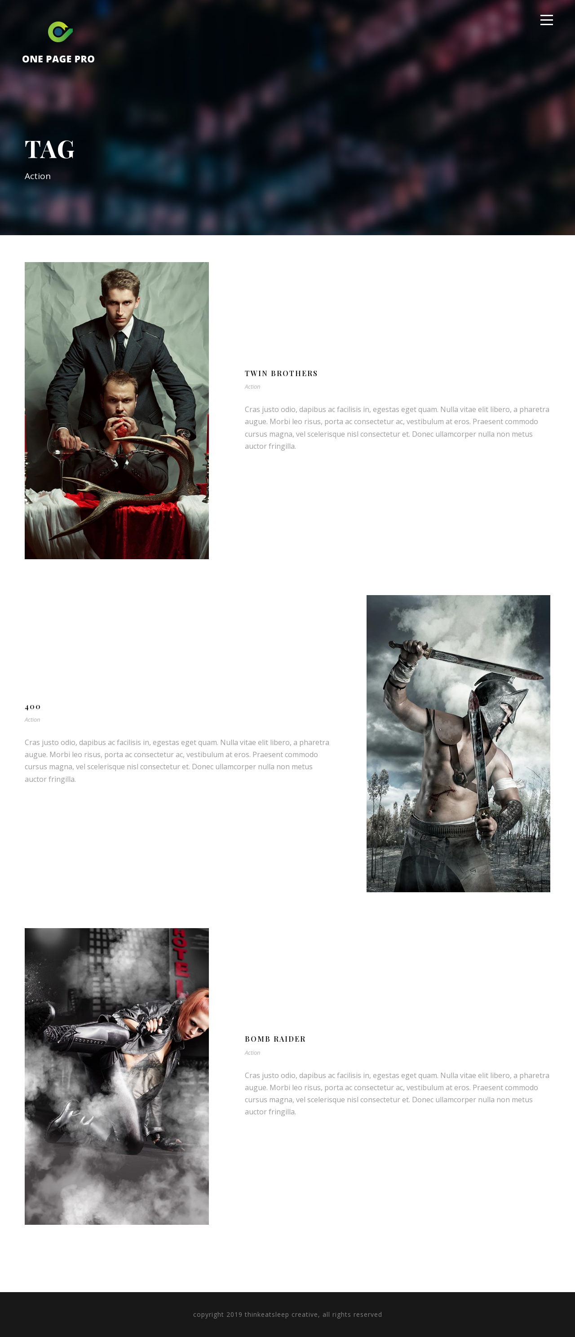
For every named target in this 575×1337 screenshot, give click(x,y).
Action (252, 386)
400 (33, 706)
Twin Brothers (281, 373)
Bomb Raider (275, 1038)
